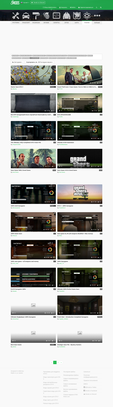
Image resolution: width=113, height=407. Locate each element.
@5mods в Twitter (90, 387)
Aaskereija (15, 116)
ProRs (61, 116)
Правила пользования (91, 380)
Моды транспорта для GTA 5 (51, 378)
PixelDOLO (62, 208)
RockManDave (63, 144)
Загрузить (63, 7)
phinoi (14, 346)
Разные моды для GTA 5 (51, 403)
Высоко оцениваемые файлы (70, 390)
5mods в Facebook (90, 391)
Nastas (15, 291)
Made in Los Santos (17, 373)
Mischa (15, 89)
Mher (60, 235)
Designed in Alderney (17, 371)
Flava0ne (61, 291)
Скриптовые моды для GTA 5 (51, 392)
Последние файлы (69, 371)
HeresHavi (16, 319)
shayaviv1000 (16, 144)
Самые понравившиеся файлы (70, 379)
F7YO (60, 89)
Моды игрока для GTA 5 (50, 396)
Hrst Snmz (16, 172)
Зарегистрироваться (85, 7)
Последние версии (39, 62)
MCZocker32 (16, 208)
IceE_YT (61, 263)
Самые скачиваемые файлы (70, 385)
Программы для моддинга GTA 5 (51, 372)
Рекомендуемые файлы (71, 375)
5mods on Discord (90, 394)
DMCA (86, 384)
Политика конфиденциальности (90, 376)
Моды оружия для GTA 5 (51, 388)
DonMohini (62, 346)
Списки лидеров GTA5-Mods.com (70, 395)
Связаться (87, 371)
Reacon (15, 235)
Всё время (17, 62)
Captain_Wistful (63, 319)
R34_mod (15, 263)
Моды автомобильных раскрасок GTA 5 (50, 383)
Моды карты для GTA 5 (50, 400)
